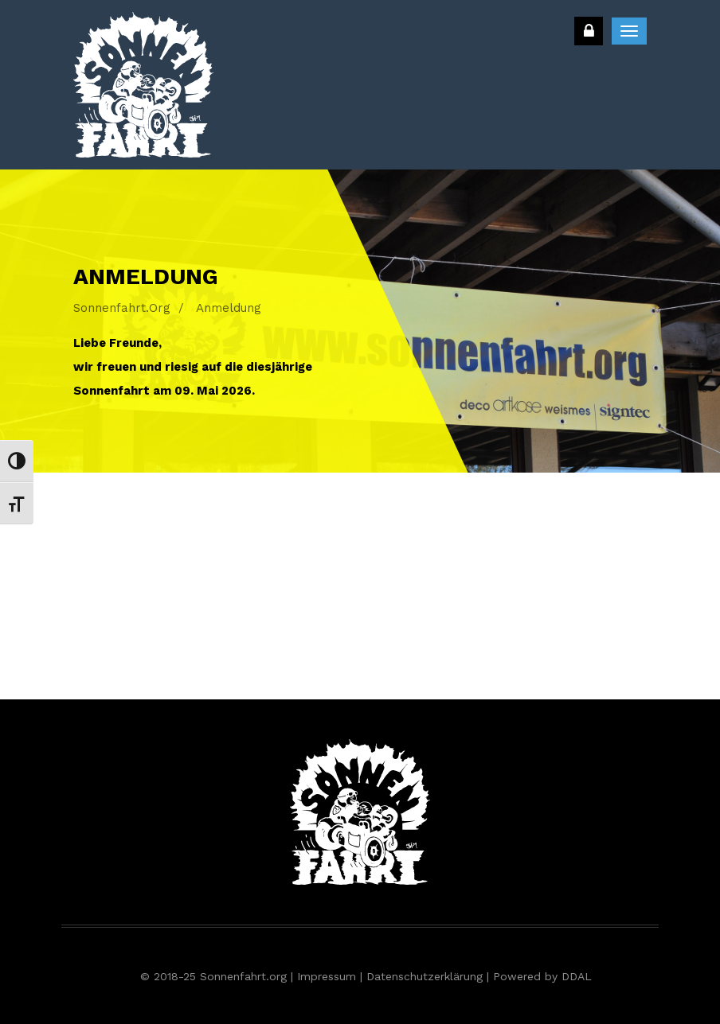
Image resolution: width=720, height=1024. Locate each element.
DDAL (577, 976)
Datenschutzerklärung (424, 976)
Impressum (326, 976)
